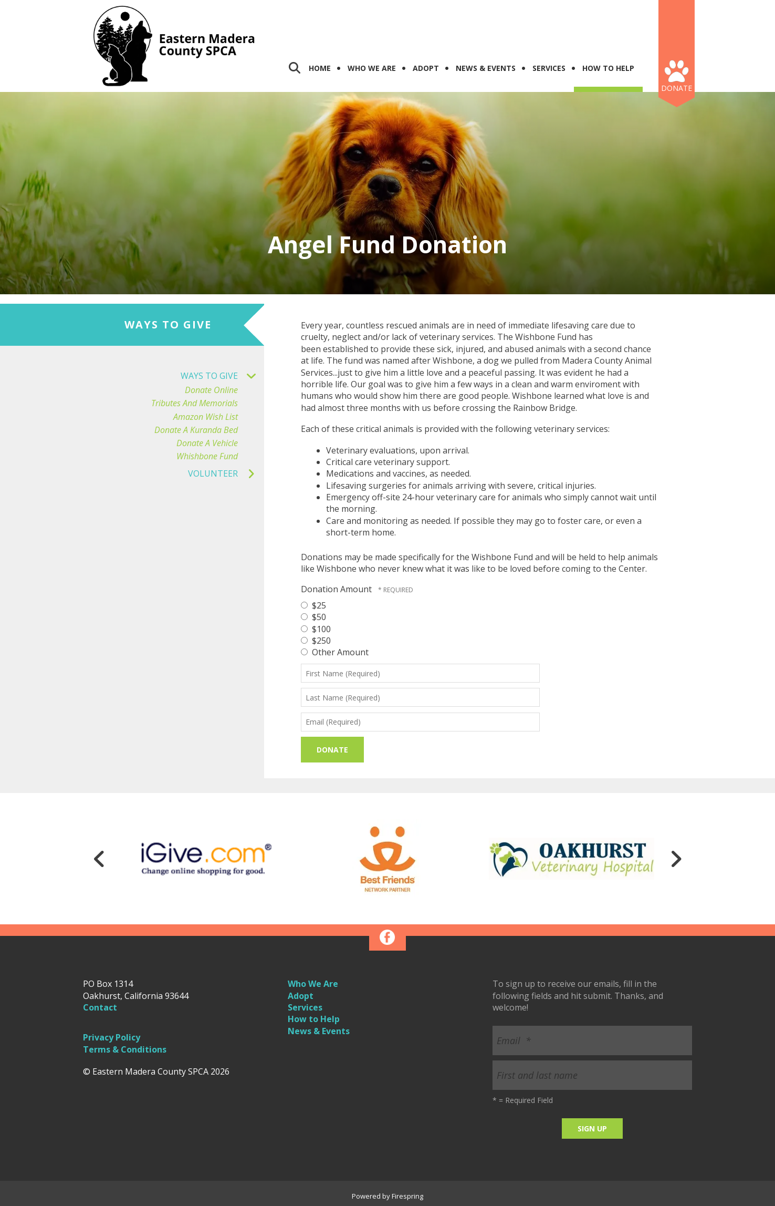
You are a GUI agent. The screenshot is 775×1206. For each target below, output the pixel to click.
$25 (313, 605)
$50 (313, 617)
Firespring (407, 1196)
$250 (316, 640)
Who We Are (372, 68)
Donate (676, 88)
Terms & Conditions (124, 1049)
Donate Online (211, 390)
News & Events (486, 68)
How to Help (314, 1019)
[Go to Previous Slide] (99, 859)
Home (320, 68)
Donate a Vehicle (207, 443)
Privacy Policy (111, 1037)
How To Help (608, 68)
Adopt (426, 68)
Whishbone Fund (207, 456)
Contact (100, 1007)
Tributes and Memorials (194, 403)
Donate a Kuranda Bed (196, 430)
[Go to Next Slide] (676, 859)
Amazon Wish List (205, 417)
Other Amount (335, 652)
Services (548, 68)
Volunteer (226, 473)
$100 (316, 629)
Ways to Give (222, 376)
